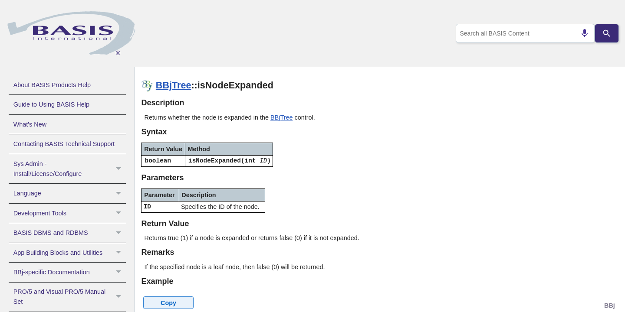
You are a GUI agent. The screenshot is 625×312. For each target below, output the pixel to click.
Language (69, 193)
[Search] (607, 33)
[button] (119, 169)
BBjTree (173, 85)
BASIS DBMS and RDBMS (69, 232)
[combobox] (523, 33)
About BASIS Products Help (52, 84)
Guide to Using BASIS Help (51, 104)
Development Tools (69, 213)
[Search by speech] (581, 33)
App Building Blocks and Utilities (69, 252)
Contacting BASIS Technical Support (64, 143)
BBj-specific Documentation (69, 272)
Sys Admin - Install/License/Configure (69, 169)
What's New (29, 124)
